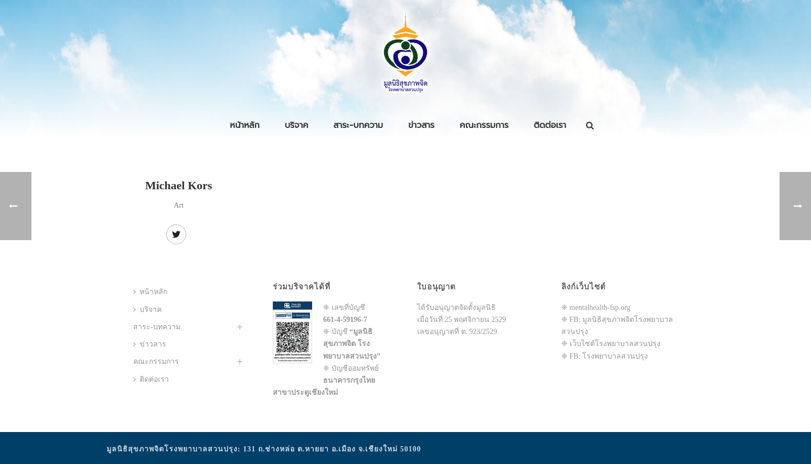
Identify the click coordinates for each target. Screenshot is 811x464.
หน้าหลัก (244, 125)
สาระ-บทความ (358, 125)
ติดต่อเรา (550, 125)
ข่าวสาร (421, 125)
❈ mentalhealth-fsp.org (596, 307)
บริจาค (296, 125)
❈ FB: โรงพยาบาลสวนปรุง (604, 356)
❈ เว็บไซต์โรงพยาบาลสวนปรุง (610, 344)
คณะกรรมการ (484, 125)
